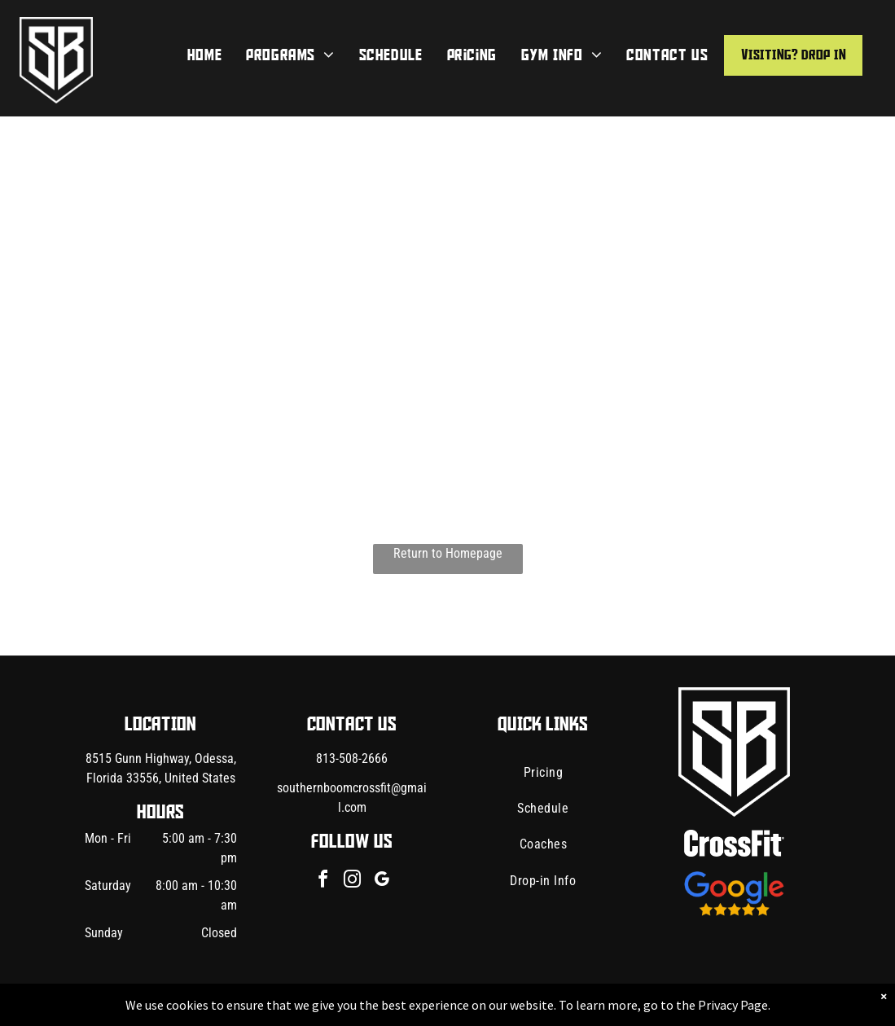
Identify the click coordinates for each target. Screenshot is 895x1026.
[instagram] (352, 881)
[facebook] (322, 881)
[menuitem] (204, 55)
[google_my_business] (381, 881)
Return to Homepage (447, 553)
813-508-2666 (352, 758)
